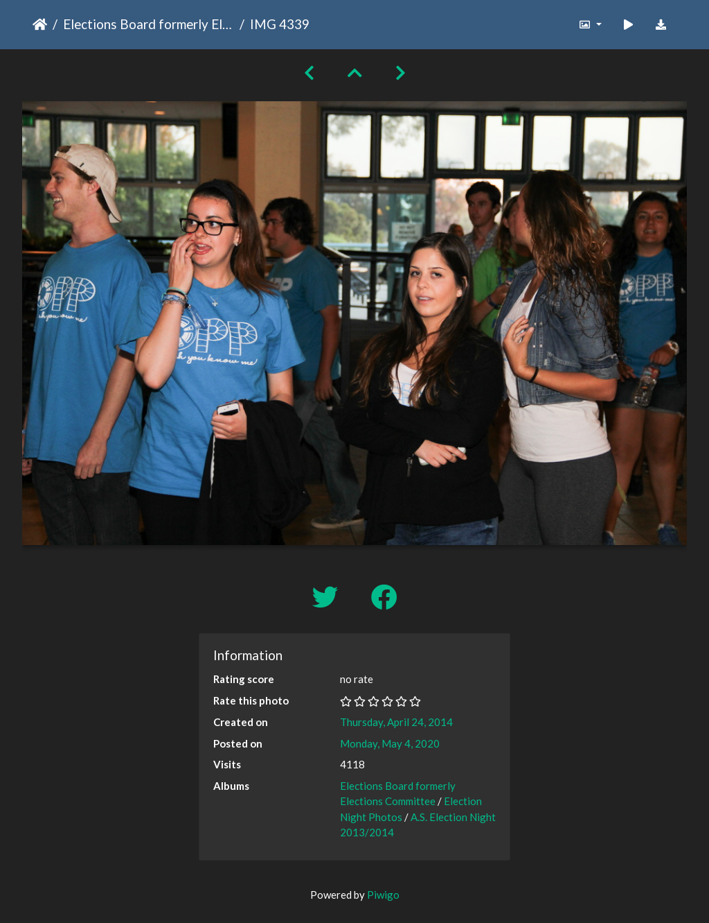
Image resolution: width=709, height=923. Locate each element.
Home (40, 24)
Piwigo (383, 894)
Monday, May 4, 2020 (390, 743)
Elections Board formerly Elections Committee (148, 24)
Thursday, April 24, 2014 (396, 722)
